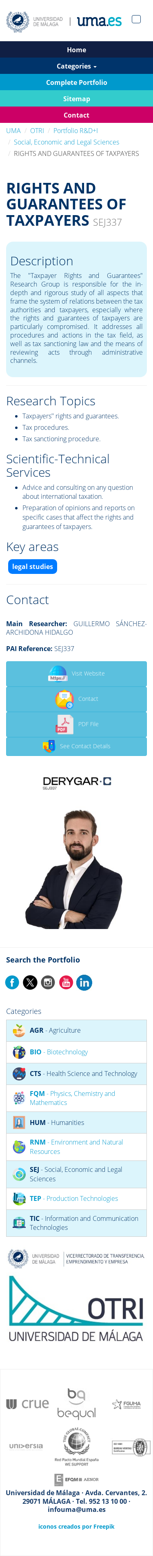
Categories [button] (77, 66)
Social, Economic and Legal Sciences (66, 142)
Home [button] (76, 49)
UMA (13, 130)
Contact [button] (76, 115)
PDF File (77, 724)
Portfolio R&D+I (75, 130)
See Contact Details (77, 746)
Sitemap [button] (76, 98)
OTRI (37, 130)
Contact (76, 699)
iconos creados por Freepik (76, 1526)
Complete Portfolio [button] (76, 82)
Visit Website (76, 674)
